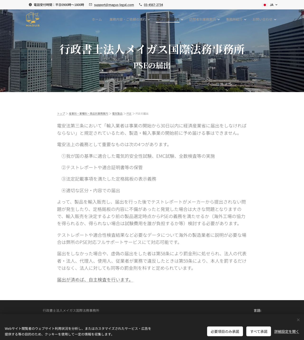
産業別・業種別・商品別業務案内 (88, 113)
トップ (61, 113)
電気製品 (117, 113)
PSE (129, 113)
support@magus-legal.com (114, 4)
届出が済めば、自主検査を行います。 (95, 279)
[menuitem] (98, 19)
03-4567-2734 (153, 4)
